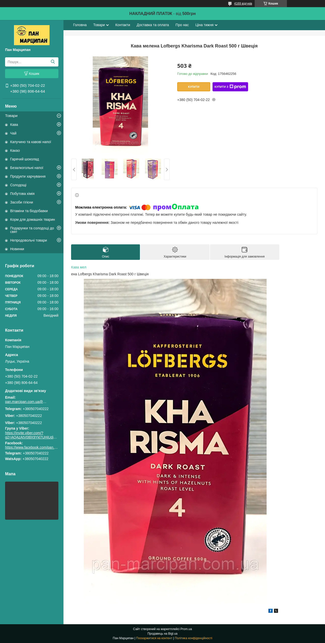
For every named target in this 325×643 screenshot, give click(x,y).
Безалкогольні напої (26, 168)
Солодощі (18, 185)
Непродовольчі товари (28, 240)
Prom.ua (186, 629)
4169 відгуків (243, 3)
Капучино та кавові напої (30, 142)
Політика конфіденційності (193, 638)
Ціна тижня (204, 25)
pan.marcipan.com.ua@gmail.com (26, 402)
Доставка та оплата (153, 25)
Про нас (182, 25)
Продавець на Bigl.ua (162, 633)
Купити (193, 86)
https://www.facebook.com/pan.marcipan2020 (41, 447)
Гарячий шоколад (24, 159)
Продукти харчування (27, 176)
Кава (14, 125)
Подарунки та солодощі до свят (32, 230)
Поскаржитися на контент (154, 638)
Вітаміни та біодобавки (29, 211)
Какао (15, 150)
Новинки (17, 249)
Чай (13, 133)
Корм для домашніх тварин (32, 219)
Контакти (122, 25)
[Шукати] (52, 61)
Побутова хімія (22, 194)
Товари (11, 115)
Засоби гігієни (21, 202)
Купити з (230, 86)
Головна (80, 25)
